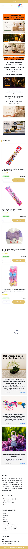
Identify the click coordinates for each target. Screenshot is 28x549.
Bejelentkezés (17, 1)
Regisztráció (25, 1)
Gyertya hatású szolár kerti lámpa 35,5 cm (8, 336)
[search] (2, 5)
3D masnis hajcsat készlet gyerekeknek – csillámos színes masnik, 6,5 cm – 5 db (13, 291)
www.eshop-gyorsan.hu (17, 547)
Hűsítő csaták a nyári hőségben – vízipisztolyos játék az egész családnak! (14, 415)
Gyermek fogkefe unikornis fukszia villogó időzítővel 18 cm (12, 210)
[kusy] (6, 180)
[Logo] (21, 6)
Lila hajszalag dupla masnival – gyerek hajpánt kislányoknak (13, 250)
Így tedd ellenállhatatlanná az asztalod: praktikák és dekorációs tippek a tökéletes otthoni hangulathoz (14, 382)
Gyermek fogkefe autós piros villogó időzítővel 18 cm (13, 170)
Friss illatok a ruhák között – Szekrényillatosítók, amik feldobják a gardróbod (14, 454)
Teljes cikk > (23, 392)
